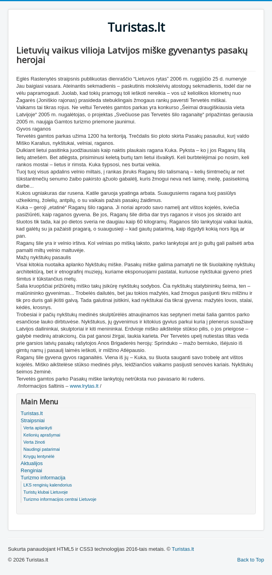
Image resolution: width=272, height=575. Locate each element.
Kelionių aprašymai (41, 435)
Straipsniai (33, 420)
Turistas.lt (32, 413)
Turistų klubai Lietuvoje (45, 492)
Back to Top (250, 560)
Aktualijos (32, 463)
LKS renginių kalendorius (47, 485)
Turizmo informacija (43, 478)
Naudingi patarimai (41, 449)
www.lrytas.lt (84, 386)
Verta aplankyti (37, 427)
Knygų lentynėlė (38, 456)
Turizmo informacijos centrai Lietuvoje (59, 499)
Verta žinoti (34, 442)
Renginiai (31, 470)
